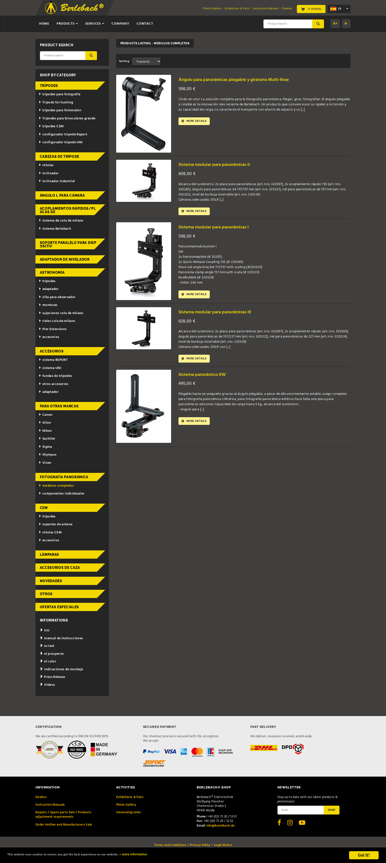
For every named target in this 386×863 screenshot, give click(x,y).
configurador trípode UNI (60, 142)
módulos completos (56, 486)
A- (346, 23)
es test (47, 646)
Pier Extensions (52, 329)
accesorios (49, 337)
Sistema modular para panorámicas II (220, 164)
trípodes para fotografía (59, 94)
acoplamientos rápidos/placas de (68, 210)
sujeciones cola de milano (61, 313)
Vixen (45, 463)
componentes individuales (61, 493)
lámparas (49, 555)
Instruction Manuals (266, 8)
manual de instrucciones (61, 638)
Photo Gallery (212, 8)
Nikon (45, 431)
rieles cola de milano (57, 321)
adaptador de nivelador (65, 259)
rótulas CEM (50, 532)
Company (120, 24)
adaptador (49, 289)
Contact (145, 24)
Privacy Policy (200, 845)
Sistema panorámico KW (206, 376)
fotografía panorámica (64, 477)
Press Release (52, 677)
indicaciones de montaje (61, 669)
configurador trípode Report (63, 134)
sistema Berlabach (55, 229)
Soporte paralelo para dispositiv (68, 244)
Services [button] (94, 24)
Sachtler (47, 439)
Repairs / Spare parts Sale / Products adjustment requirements (63, 814)
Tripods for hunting (56, 102)
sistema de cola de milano (61, 221)
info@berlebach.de (220, 825)
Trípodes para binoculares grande (67, 118)
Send (331, 810)
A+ (335, 23)
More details (196, 122)
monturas (48, 305)
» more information (168, 856)
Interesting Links (128, 812)
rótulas (46, 165)
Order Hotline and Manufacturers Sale (63, 824)
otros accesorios (53, 384)
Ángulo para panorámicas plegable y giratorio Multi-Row (242, 80)
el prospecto (52, 654)
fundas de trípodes (55, 376)
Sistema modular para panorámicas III (221, 313)
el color (48, 661)
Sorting (124, 61)
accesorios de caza (60, 568)
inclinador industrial (57, 181)
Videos (47, 685)
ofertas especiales (59, 607)
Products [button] (67, 24)
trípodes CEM (51, 126)
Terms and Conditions (170, 845)
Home (44, 24)
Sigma (45, 447)
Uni (45, 630)
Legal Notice (223, 845)
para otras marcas (59, 406)
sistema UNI (50, 368)
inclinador (49, 173)
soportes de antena (55, 524)
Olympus (47, 455)
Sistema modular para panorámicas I (219, 228)
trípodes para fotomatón (60, 110)
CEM (44, 508)
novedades (51, 581)
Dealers (287, 8)
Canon (46, 415)
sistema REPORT (53, 360)
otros (46, 594)
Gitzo (45, 423)
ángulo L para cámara (62, 195)
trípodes (49, 86)
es (335, 8)
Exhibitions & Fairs (237, 8)
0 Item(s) (311, 8)
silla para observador (57, 297)
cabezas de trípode (60, 157)
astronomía (52, 272)
